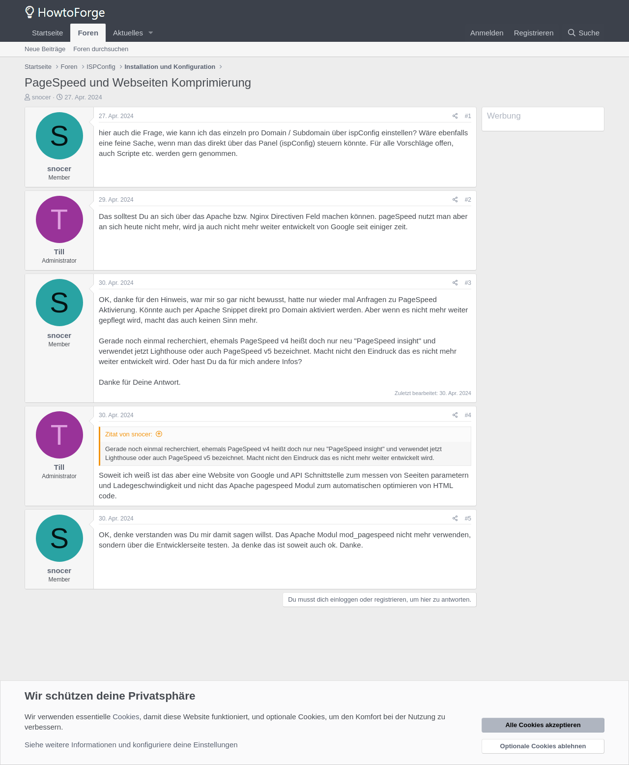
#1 (468, 116)
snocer (41, 97)
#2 (468, 199)
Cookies (126, 716)
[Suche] (583, 33)
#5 (468, 518)
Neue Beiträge (45, 49)
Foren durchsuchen (100, 49)
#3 (468, 282)
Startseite (47, 33)
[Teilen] (455, 116)
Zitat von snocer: (128, 434)
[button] (151, 33)
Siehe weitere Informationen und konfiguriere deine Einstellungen (131, 744)
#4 (468, 415)
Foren (88, 33)
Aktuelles (128, 33)
